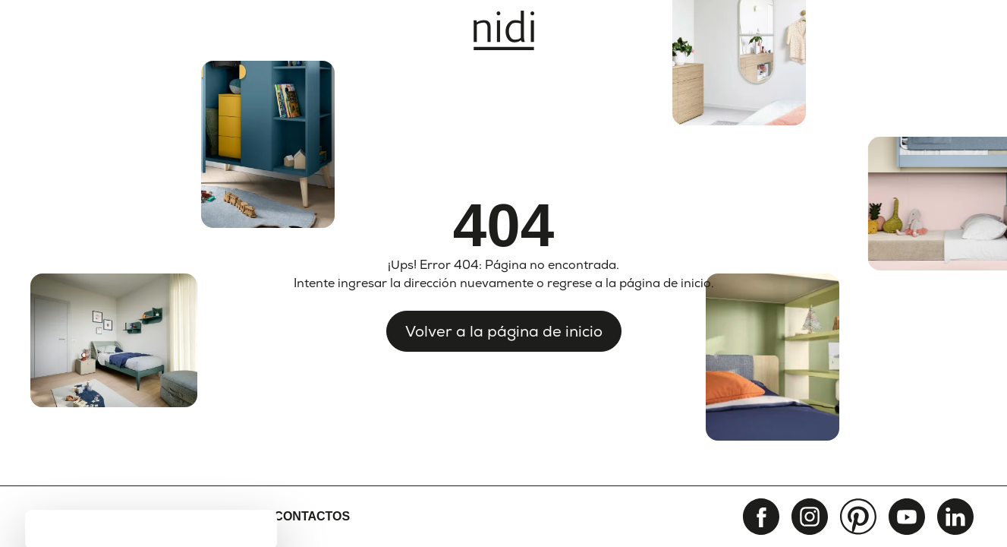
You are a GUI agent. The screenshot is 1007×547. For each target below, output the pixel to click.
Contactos (312, 516)
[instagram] (809, 516)
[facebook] (761, 516)
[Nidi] (504, 30)
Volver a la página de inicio (504, 331)
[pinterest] (858, 516)
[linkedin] (955, 516)
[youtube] (907, 516)
